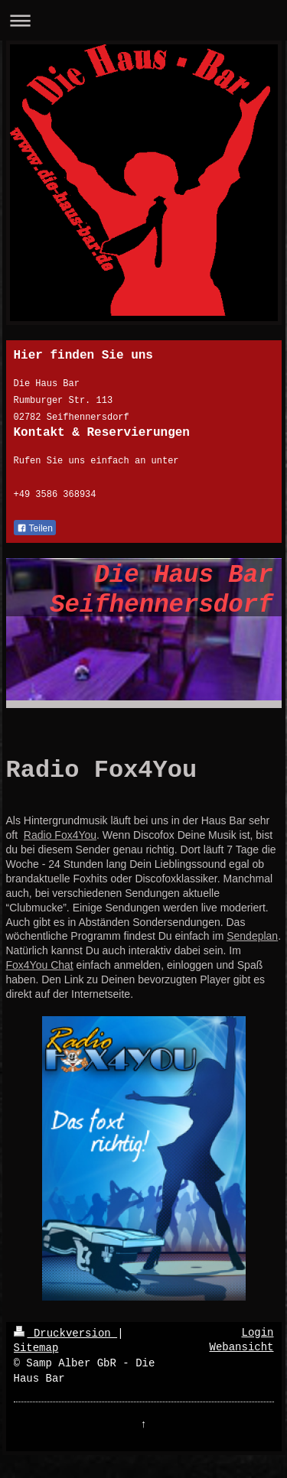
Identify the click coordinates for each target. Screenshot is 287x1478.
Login (257, 1333)
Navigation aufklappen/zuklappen (143, 20)
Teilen (35, 528)
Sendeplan (252, 936)
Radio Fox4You (60, 835)
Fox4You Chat (39, 965)
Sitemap (36, 1348)
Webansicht (241, 1347)
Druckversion (66, 1333)
